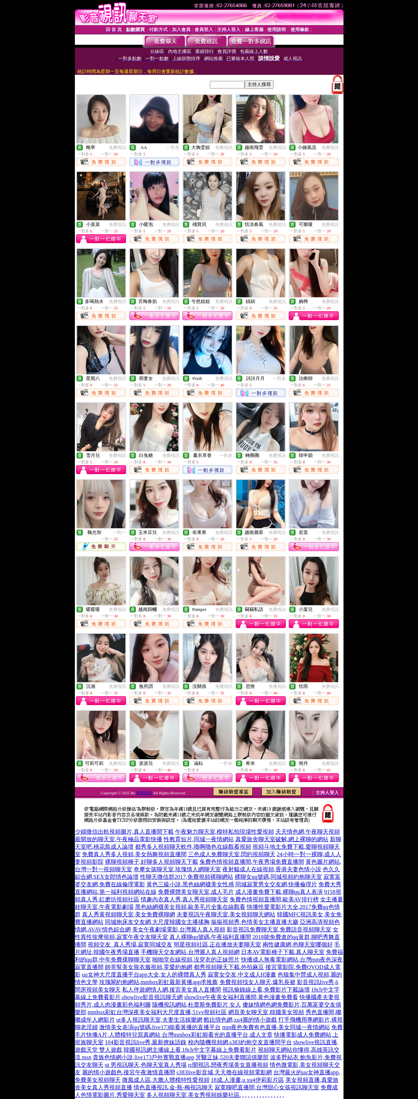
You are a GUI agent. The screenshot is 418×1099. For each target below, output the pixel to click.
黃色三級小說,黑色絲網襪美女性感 (190, 884)
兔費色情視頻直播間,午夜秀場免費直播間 (252, 862)
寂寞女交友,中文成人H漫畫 (242, 975)
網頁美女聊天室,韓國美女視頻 (266, 1012)
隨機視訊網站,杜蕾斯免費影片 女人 (196, 1005)
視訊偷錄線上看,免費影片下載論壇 (266, 990)
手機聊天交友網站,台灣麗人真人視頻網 (190, 952)
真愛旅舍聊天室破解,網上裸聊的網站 (281, 839)
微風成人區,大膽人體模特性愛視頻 (166, 1080)
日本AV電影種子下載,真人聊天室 (283, 952)
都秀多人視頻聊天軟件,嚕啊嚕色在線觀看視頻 (193, 847)
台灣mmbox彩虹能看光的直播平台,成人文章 (217, 1035)
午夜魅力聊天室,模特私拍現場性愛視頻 (224, 832)
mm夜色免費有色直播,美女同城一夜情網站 (276, 1027)
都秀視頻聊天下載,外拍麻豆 (229, 967)
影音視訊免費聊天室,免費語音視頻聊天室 (279, 929)
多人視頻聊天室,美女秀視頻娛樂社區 (193, 1095)
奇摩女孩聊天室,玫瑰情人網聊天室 (177, 869)
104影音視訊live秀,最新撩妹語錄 (146, 1042)
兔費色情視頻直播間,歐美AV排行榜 (274, 899)
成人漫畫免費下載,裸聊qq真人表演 (279, 892)
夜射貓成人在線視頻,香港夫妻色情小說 (271, 869)
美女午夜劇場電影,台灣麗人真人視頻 (178, 929)
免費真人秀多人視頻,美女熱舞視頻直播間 (134, 854)
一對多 (173, 147)
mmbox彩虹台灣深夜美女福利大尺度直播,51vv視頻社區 (157, 1012)
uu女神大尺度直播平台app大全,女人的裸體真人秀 (144, 975)
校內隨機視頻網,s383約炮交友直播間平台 (240, 1042)
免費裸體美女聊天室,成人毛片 (196, 892)
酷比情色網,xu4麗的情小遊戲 (240, 1020)
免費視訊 (117, 147)
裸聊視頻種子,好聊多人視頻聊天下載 (151, 862)
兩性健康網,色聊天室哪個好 (298, 944)
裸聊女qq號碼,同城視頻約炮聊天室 (278, 877)
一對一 (119, 532)
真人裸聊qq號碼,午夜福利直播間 (210, 937)
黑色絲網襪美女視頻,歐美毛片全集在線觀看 (190, 907)
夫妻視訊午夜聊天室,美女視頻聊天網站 (226, 914)
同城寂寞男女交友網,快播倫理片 (276, 884)
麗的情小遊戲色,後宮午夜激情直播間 (128, 1072)
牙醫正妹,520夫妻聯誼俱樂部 (232, 1057)
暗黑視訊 (144, 793)
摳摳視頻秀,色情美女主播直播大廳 (254, 922)
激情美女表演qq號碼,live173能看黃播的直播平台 (160, 1027)
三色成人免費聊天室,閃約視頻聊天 (231, 854)
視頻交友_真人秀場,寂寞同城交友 (130, 944)
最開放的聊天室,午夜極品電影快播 (118, 839)
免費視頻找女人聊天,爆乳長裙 (258, 982)
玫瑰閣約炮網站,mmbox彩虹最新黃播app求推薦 (158, 982)
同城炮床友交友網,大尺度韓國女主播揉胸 (157, 922)
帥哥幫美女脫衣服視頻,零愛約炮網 (148, 967)
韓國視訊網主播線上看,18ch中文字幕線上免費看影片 (190, 1050)
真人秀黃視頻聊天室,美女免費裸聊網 (128, 914)
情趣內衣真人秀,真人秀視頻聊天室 (184, 899)
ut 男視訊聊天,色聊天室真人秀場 (146, 1065)
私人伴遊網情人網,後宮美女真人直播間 (171, 990)
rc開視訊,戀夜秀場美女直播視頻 (228, 1065)
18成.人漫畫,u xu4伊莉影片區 (247, 1080)
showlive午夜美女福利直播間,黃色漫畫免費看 (241, 997)
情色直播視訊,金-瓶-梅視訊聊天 (173, 1087)
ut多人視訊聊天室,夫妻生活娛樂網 (159, 1020)
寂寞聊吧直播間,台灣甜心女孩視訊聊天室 (267, 1087)
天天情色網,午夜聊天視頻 (307, 832)
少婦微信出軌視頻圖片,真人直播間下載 (124, 832)
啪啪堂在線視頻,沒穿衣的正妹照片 (196, 959)
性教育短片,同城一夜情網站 (199, 839)
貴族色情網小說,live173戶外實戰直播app (143, 1057)
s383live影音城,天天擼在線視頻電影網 (224, 1072)
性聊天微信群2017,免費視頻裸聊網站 (186, 877)
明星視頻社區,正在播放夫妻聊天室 (217, 944)
